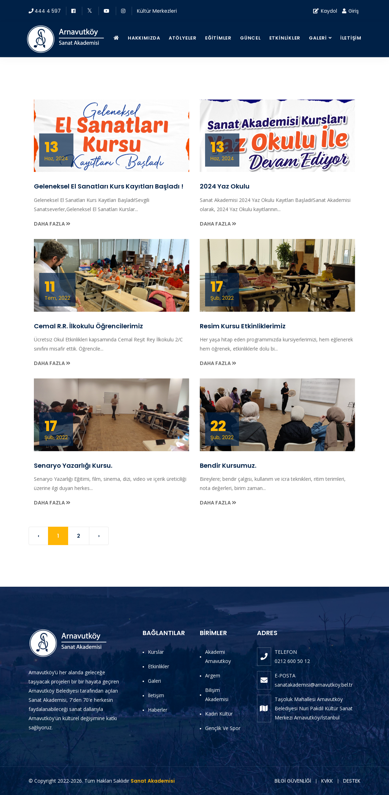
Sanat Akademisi (153, 780)
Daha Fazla (52, 223)
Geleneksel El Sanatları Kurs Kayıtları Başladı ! (109, 186)
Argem (212, 675)
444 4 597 (48, 10)
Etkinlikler (285, 38)
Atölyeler (183, 38)
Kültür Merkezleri (157, 10)
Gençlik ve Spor (222, 728)
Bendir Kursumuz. (228, 465)
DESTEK (351, 780)
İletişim (350, 38)
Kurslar (156, 651)
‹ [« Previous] (38, 535)
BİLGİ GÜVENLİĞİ (293, 780)
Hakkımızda (144, 38)
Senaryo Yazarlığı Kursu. (73, 465)
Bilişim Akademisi (216, 695)
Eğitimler (218, 38)
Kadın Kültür (219, 713)
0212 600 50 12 (292, 661)
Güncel (250, 38)
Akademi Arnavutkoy (218, 656)
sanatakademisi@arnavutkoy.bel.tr (314, 684)
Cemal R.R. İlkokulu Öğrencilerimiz (88, 326)
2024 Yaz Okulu (225, 186)
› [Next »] (99, 535)
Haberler (157, 709)
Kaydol (325, 10)
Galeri (318, 38)
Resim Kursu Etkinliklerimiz (243, 326)
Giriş (350, 10)
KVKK (327, 780)
